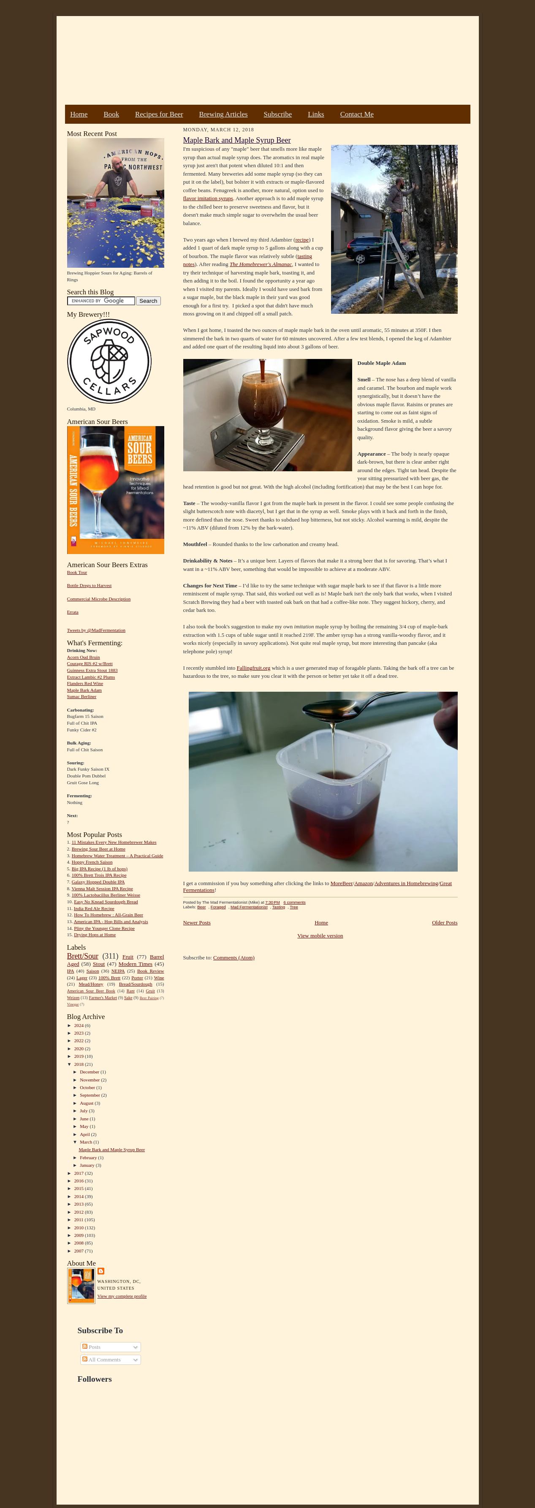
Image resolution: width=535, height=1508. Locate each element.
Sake (128, 997)
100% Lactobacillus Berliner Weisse (106, 894)
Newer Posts (197, 922)
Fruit (127, 957)
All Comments (101, 1359)
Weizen (73, 997)
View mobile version (320, 935)
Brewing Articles (223, 114)
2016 (79, 1180)
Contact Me (357, 114)
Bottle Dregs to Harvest (89, 585)
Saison (93, 970)
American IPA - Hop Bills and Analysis (111, 921)
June (85, 1118)
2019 (79, 1056)
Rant (131, 991)
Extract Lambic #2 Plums (91, 676)
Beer (201, 907)
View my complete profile (122, 1296)
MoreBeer (342, 883)
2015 (79, 1188)
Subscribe (278, 114)
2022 (79, 1040)
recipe (302, 239)
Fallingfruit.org (254, 668)
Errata (73, 611)
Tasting (278, 907)
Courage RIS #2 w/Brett (90, 663)
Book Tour (77, 572)
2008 (79, 1242)
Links (316, 114)
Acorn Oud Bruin (83, 657)
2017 (79, 1173)
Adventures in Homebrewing (406, 883)
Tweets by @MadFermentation (96, 630)
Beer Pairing (149, 998)
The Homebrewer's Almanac (261, 264)
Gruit (150, 991)
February (89, 1157)
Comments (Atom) (234, 957)
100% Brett (109, 977)
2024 (79, 1025)
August (87, 1103)
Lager (81, 977)
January (88, 1165)
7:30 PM (272, 902)
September (90, 1095)
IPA (70, 970)
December (90, 1071)
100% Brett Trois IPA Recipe (99, 875)
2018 (79, 1064)
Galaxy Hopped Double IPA (98, 881)
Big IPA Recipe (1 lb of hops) (100, 868)
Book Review (150, 970)
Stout (99, 964)
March (86, 1141)
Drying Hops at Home (95, 934)
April (85, 1134)
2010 (79, 1227)
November (90, 1079)
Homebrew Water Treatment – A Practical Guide (117, 855)
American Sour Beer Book (91, 991)
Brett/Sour (82, 956)
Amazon (363, 883)
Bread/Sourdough (135, 983)
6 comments (294, 902)
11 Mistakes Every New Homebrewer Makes (114, 842)
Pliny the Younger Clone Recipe (104, 928)
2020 (79, 1048)
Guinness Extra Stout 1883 (92, 670)
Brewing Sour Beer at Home (98, 848)
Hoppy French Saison (92, 861)
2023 (79, 1032)
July (84, 1110)
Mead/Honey (91, 983)
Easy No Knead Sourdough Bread (106, 901)
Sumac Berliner (82, 696)
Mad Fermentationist (249, 907)
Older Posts (444, 922)
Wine (159, 977)
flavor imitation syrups (208, 198)
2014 (79, 1196)
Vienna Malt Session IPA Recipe (102, 888)
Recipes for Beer (159, 114)
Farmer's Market (103, 997)
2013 (79, 1203)
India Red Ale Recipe (94, 908)
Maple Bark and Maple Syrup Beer (112, 1149)
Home (78, 114)
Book (111, 114)
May (85, 1126)
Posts (91, 1347)
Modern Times (135, 964)
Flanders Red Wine (85, 683)
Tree (294, 907)
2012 (79, 1212)
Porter (137, 977)
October (88, 1087)
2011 (79, 1219)
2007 (79, 1250)
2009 (79, 1235)
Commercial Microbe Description (99, 598)
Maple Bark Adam (84, 690)
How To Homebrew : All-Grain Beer (108, 914)
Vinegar (73, 1004)
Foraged (218, 907)
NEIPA (118, 970)
